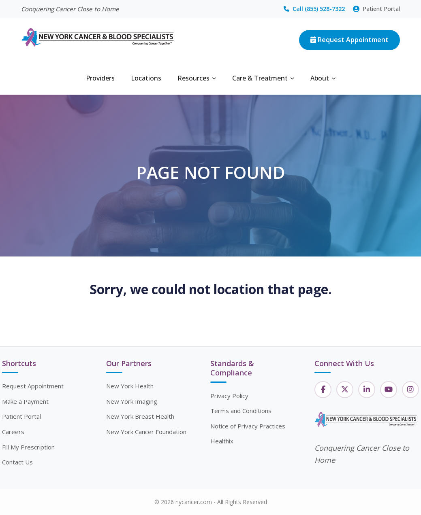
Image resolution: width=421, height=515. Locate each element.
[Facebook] (322, 389)
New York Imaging (131, 401)
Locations (146, 78)
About (323, 78)
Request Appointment (349, 39)
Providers (100, 78)
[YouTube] (388, 389)
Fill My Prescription (28, 447)
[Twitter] (344, 389)
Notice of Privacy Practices (247, 426)
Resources (196, 78)
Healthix (221, 441)
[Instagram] (410, 389)
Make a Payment (25, 401)
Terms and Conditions (240, 411)
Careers (13, 432)
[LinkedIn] (366, 389)
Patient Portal (376, 9)
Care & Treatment (263, 78)
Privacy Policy (229, 396)
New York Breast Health (140, 416)
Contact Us (17, 462)
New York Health (130, 386)
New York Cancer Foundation (146, 432)
